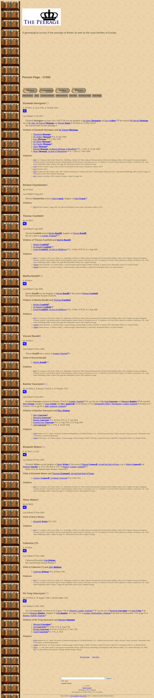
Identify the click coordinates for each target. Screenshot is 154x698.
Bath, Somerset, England (55, 406)
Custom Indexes (47, 95)
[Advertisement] (87, 55)
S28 (35, 647)
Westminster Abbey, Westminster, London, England (115, 404)
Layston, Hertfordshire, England (97, 613)
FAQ (36, 95)
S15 (35, 172)
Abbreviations (61, 95)
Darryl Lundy (87, 688)
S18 (35, 434)
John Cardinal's (74, 696)
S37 (35, 167)
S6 (35, 160)
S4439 (36, 265)
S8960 (36, 267)
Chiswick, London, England (80, 611)
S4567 (36, 438)
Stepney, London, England (74, 467)
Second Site (83, 696)
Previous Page (85, 95)
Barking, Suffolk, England (34, 615)
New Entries (28, 95)
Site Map (73, 95)
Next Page (97, 95)
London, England (49, 235)
